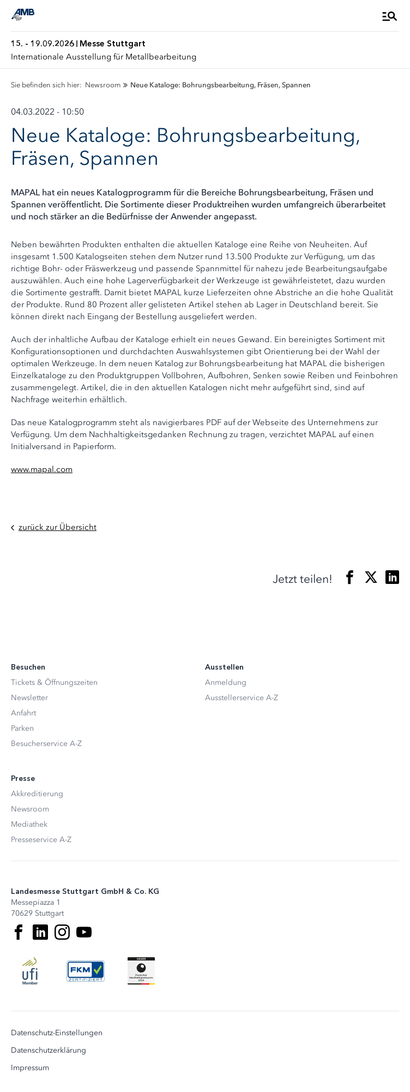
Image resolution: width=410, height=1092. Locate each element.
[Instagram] (62, 932)
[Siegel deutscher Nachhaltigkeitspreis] (141, 970)
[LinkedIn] (40, 932)
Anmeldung (225, 682)
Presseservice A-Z (41, 839)
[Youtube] (84, 932)
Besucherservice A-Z (46, 743)
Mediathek (29, 824)
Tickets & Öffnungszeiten (54, 682)
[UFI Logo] (30, 970)
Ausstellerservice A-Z (241, 697)
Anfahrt (23, 713)
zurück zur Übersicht (54, 527)
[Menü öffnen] (390, 16)
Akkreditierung (37, 793)
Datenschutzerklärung (48, 1050)
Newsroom (30, 809)
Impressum (30, 1068)
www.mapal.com (42, 469)
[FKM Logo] (86, 970)
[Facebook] (18, 932)
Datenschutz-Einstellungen (56, 1033)
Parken (22, 728)
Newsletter (29, 697)
